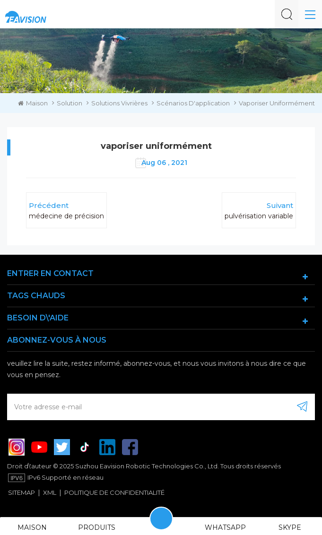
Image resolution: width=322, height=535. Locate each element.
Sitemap (21, 492)
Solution (69, 103)
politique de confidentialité (114, 492)
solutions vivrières (119, 103)
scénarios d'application (193, 103)
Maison (33, 103)
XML (49, 492)
